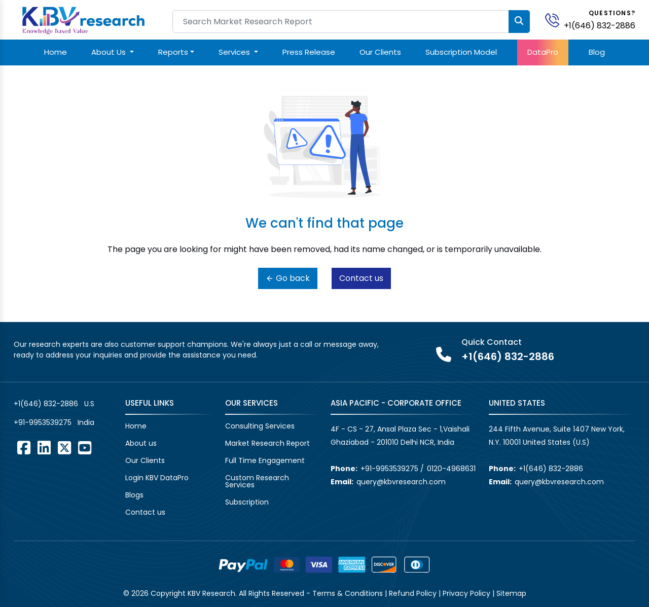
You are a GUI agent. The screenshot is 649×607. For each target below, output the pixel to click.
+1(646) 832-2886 (599, 25)
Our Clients (380, 52)
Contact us (361, 278)
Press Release (308, 52)
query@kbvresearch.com (401, 482)
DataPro (542, 52)
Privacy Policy (466, 593)
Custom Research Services (257, 481)
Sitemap (511, 593)
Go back (288, 278)
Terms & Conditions (347, 593)
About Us (109, 52)
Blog (597, 52)
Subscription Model (461, 52)
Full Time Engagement (265, 460)
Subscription (247, 502)
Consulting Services (260, 426)
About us (141, 443)
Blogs (134, 494)
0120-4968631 (451, 468)
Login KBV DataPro (157, 477)
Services (235, 52)
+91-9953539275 (42, 422)
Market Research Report (267, 443)
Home (55, 52)
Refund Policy (413, 593)
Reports (173, 52)
